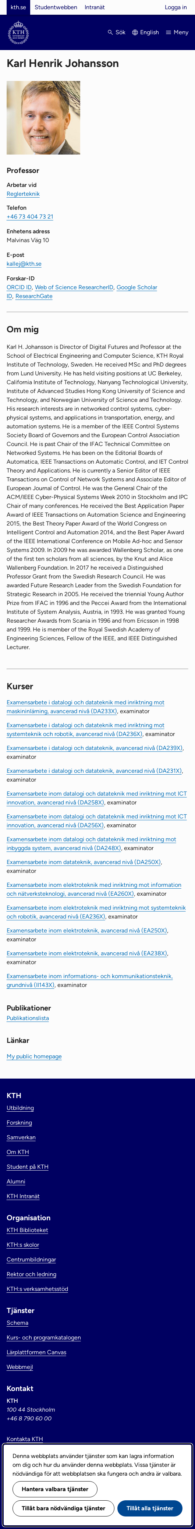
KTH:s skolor (23, 1244)
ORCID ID (19, 287)
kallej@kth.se (24, 263)
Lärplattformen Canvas (36, 1352)
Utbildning (20, 1107)
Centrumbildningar (31, 1259)
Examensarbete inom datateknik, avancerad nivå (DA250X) (84, 862)
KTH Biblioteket (27, 1230)
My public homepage (34, 1056)
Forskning (19, 1122)
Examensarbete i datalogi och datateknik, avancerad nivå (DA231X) (94, 770)
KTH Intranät (23, 1196)
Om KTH (18, 1151)
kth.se (18, 7)
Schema (17, 1322)
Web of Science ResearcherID (74, 287)
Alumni (16, 1181)
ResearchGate (34, 296)
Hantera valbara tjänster (55, 1489)
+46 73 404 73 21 (30, 216)
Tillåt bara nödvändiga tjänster (63, 1508)
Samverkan (21, 1137)
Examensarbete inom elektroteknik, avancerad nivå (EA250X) (87, 930)
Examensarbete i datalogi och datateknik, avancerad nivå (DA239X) (94, 747)
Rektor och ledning (31, 1274)
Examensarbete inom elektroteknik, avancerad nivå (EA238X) (87, 953)
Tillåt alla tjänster (150, 1508)
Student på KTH (28, 1166)
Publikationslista (28, 1018)
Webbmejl (20, 1366)
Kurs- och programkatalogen (44, 1337)
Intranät (95, 7)
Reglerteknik (23, 193)
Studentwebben (56, 7)
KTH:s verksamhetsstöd (37, 1288)
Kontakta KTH (25, 1439)
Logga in (176, 7)
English (149, 32)
